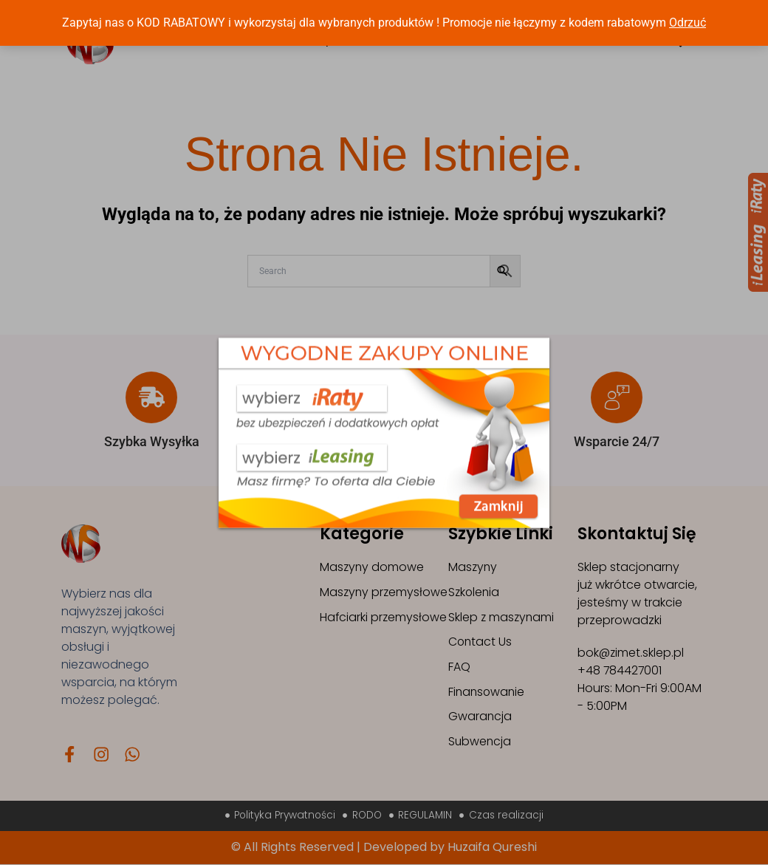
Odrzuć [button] (687, 23)
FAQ (459, 667)
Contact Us (480, 642)
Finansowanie (487, 692)
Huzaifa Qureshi (492, 847)
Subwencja (480, 742)
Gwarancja (480, 717)
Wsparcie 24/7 (616, 441)
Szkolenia (474, 592)
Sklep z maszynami (502, 617)
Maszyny (473, 566)
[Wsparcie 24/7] (616, 397)
